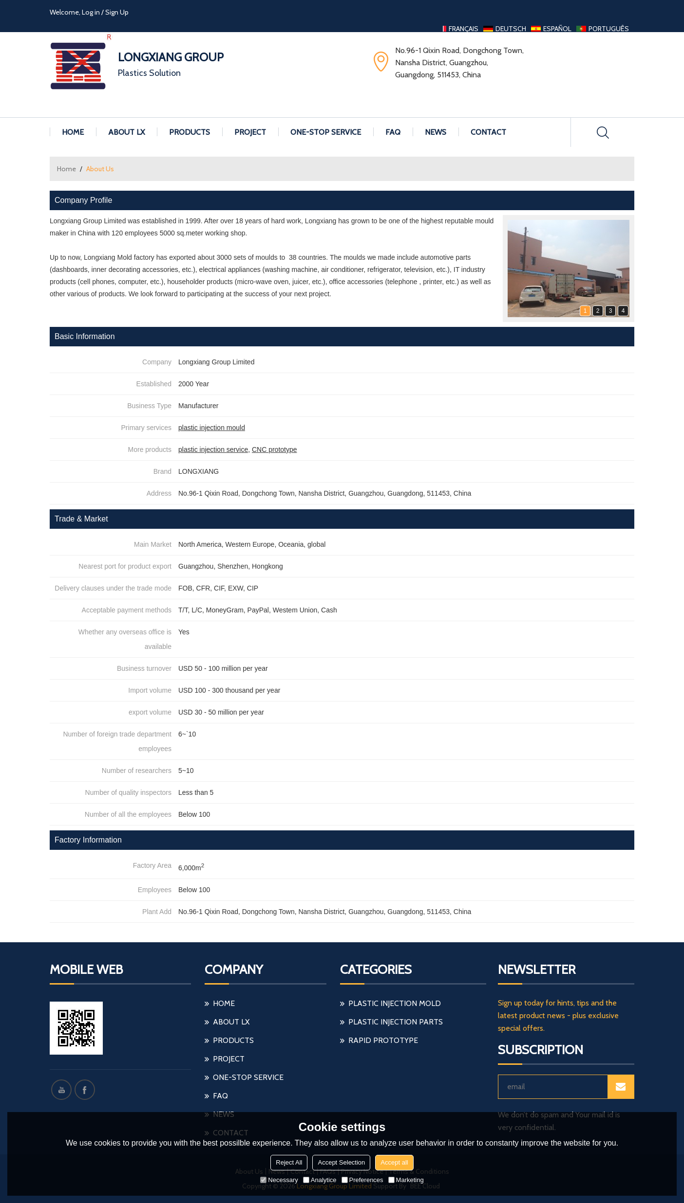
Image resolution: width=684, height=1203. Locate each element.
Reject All (289, 1162)
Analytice (320, 1180)
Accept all (394, 1162)
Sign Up (117, 12)
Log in (91, 12)
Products (189, 132)
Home (73, 132)
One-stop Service (325, 132)
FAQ (392, 132)
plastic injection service (213, 449)
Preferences (362, 1180)
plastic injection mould (211, 427)
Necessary (279, 1180)
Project (250, 132)
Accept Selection (341, 1162)
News (435, 132)
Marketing (406, 1180)
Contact (488, 132)
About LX (126, 132)
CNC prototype (274, 449)
